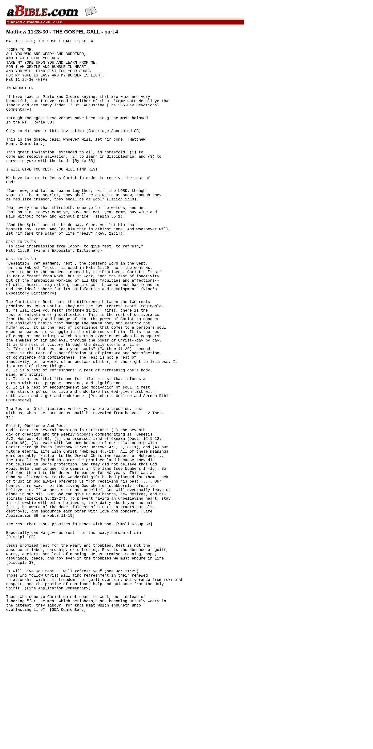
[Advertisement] (221, 100)
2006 (49, 22)
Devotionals (34, 22)
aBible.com (14, 22)
